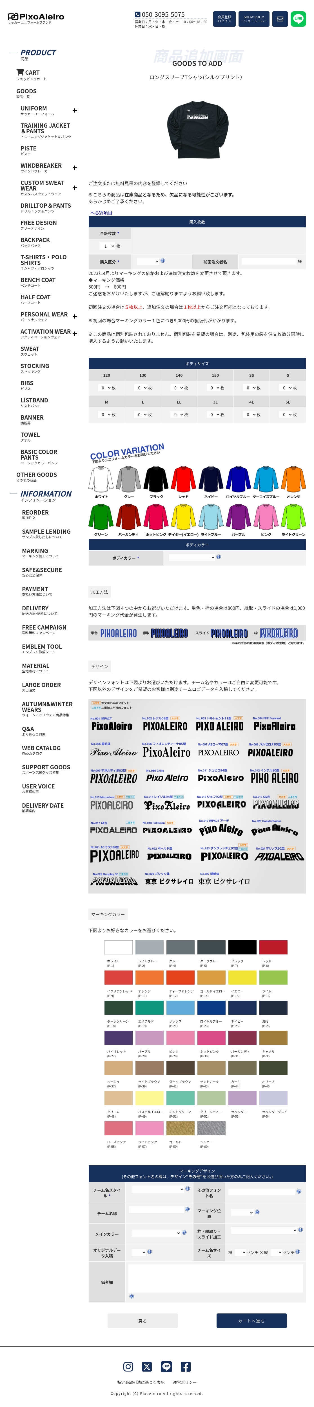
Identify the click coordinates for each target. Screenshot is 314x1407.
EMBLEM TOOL (48, 648)
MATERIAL (48, 667)
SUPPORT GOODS (48, 769)
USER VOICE (48, 788)
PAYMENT (48, 591)
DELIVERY (48, 610)
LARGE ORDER (48, 687)
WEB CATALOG (48, 750)
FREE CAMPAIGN (48, 629)
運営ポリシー (185, 1382)
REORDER (48, 514)
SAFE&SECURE (48, 572)
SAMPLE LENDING (48, 533)
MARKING (48, 552)
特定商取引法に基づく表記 (141, 1382)
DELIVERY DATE (48, 807)
